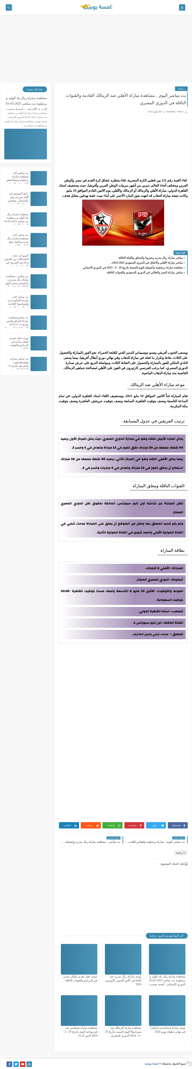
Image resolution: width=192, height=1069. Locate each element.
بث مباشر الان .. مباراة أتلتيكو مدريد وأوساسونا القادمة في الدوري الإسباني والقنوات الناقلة (18, 303)
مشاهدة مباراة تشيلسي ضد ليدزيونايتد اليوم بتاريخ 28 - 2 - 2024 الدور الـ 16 (80, 1031)
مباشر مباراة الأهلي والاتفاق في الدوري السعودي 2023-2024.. (147, 262)
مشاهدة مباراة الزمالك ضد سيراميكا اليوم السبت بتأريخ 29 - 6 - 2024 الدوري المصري (123, 1031)
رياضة (181, 88)
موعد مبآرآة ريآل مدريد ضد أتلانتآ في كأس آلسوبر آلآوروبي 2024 (123, 980)
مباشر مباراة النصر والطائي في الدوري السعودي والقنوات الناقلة (145, 272)
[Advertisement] (96, 50)
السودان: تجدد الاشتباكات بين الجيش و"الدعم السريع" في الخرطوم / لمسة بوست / (17, 262)
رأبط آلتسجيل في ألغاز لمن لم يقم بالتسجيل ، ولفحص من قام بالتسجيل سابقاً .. (18, 200)
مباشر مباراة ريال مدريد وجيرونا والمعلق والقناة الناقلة (150, 257)
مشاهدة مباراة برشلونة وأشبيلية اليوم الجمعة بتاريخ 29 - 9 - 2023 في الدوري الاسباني (133, 267)
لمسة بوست (151, 1063)
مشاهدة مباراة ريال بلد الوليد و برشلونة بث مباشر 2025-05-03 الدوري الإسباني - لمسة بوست (167, 980)
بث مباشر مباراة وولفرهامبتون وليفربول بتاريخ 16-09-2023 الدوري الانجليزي (18, 365)
